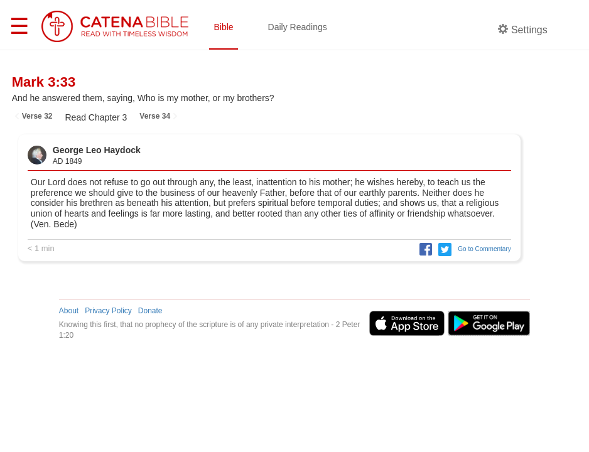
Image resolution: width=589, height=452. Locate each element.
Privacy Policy (108, 310)
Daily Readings (297, 27)
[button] (422, 249)
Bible (223, 27)
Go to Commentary (484, 248)
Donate (150, 310)
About (68, 310)
